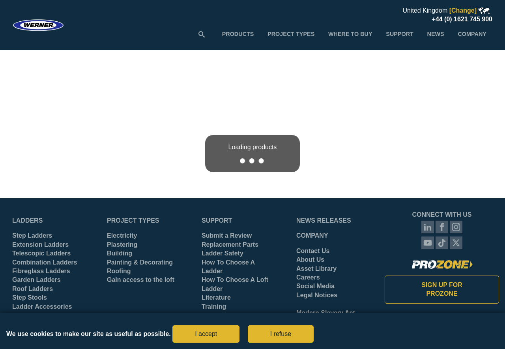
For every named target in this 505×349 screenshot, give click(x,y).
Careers (308, 277)
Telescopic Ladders (41, 253)
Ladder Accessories (42, 306)
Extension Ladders (40, 244)
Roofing (119, 271)
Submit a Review (227, 235)
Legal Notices (316, 295)
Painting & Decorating (140, 262)
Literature (216, 297)
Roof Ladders (32, 288)
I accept (206, 333)
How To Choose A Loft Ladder (235, 284)
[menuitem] (238, 34)
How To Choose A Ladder (228, 266)
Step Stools (29, 297)
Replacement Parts (230, 244)
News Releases (323, 220)
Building (119, 253)
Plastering (122, 244)
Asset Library (316, 268)
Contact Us (312, 251)
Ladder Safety (222, 253)
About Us (310, 259)
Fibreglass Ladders (41, 271)
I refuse (280, 333)
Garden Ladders (36, 279)
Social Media (315, 286)
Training (214, 306)
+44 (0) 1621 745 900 (462, 19)
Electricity (122, 235)
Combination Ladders (44, 262)
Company (312, 235)
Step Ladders (32, 235)
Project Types (133, 220)
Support (217, 220)
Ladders (27, 220)
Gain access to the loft (140, 279)
